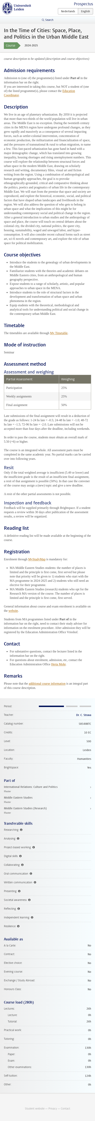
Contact (65, 1108)
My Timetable (59, 333)
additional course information (47, 683)
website (13, 610)
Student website (34, 1108)
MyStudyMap (36, 559)
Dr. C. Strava (83, 715)
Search (49, 20)
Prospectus (83, 4)
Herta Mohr (58, 664)
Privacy (52, 1108)
